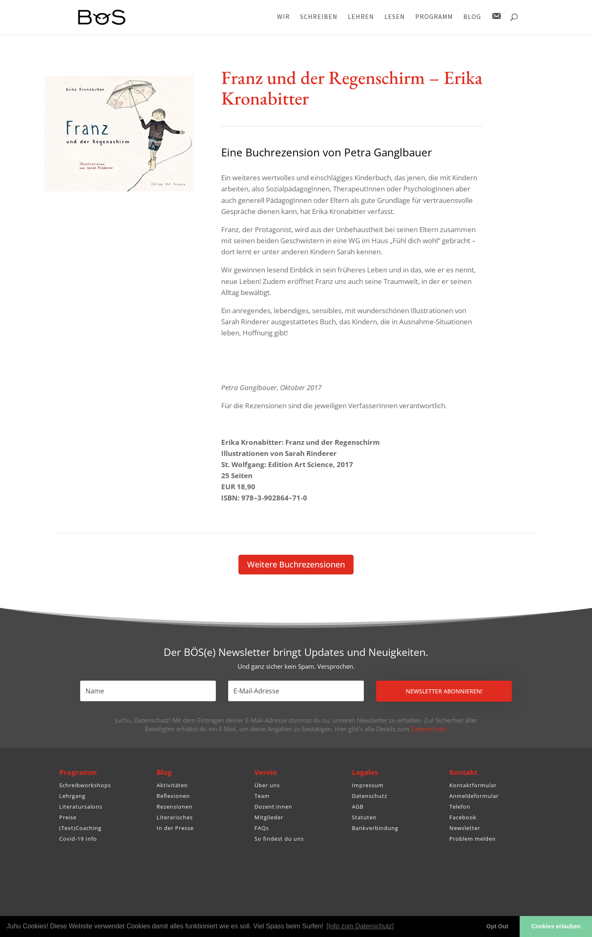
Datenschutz (369, 796)
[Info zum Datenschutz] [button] (360, 926)
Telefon (459, 806)
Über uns (267, 785)
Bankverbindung (375, 828)
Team (262, 796)
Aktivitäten (172, 785)
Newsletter (464, 828)
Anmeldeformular (474, 796)
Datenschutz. (429, 729)
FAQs (261, 828)
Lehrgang (72, 796)
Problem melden (472, 838)
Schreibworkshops (85, 785)
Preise (67, 817)
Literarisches (175, 817)
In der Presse (175, 828)
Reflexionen (173, 796)
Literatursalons (80, 806)
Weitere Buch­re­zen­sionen (296, 564)
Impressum (368, 785)
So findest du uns (279, 838)
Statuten (364, 817)
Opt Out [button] (497, 926)
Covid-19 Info (78, 838)
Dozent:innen (273, 806)
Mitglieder (268, 817)
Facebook (462, 817)
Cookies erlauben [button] (555, 926)
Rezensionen (174, 806)
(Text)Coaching (80, 828)
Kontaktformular (473, 785)
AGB (357, 806)
